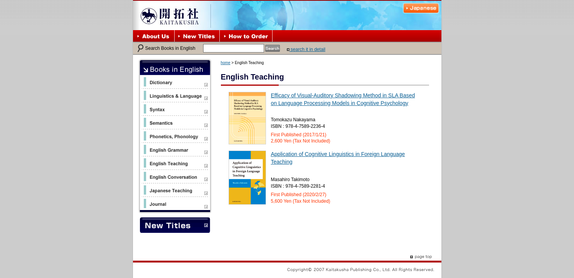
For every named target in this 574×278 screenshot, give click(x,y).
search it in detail (306, 49)
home (226, 63)
